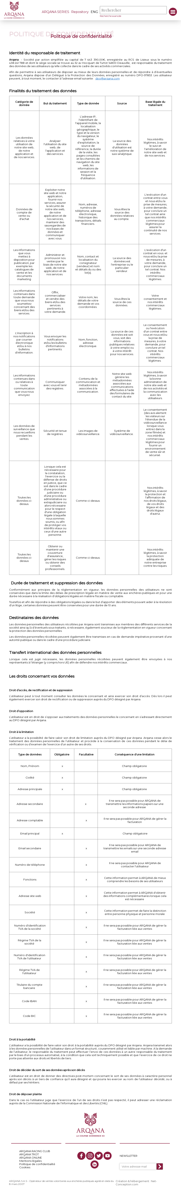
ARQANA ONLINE (30, 1157)
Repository (80, 12)
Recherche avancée (110, 16)
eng (94, 12)
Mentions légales (30, 1160)
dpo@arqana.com (107, 78)
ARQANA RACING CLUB (34, 1151)
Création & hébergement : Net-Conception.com (136, 1182)
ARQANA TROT (29, 1154)
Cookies (24, 1167)
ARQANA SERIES (55, 12)
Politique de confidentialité (37, 1164)
